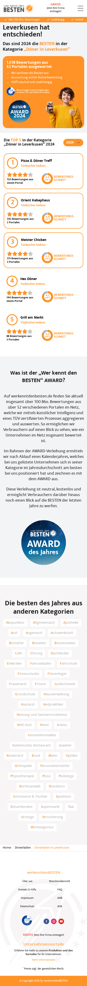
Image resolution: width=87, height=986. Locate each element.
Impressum (27, 898)
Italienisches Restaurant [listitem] (32, 745)
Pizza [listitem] (46, 776)
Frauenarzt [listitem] (18, 684)
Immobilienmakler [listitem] (42, 735)
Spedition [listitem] (63, 797)
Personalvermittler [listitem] (55, 766)
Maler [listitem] (53, 756)
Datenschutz (27, 906)
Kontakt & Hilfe (27, 889)
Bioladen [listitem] (39, 643)
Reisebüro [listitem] (57, 786)
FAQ (59, 889)
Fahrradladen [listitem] (41, 664)
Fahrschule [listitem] (68, 664)
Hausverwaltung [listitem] (56, 694)
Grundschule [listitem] (25, 694)
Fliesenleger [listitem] (57, 674)
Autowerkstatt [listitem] (62, 633)
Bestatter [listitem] (16, 643)
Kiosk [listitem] (36, 756)
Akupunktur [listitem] (15, 623)
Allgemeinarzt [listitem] (44, 623)
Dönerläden (23, 847)
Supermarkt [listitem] (50, 807)
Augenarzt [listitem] (34, 633)
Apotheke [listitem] (70, 623)
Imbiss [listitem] (62, 725)
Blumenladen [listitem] (65, 643)
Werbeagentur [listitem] (42, 827)
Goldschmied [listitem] (65, 684)
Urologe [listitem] (27, 817)
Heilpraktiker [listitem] (53, 704)
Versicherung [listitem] (52, 817)
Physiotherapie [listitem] (22, 776)
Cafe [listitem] (18, 653)
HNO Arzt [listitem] (24, 725)
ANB (59, 898)
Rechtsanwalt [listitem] (30, 786)
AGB (59, 906)
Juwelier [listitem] (65, 745)
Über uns (27, 881)
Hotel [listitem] (44, 725)
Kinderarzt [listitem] (15, 756)
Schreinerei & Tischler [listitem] (30, 797)
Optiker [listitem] (72, 756)
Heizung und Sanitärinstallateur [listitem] (42, 715)
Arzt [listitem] (14, 633)
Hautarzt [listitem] (28, 704)
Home (7, 847)
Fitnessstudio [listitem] (28, 674)
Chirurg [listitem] (36, 653)
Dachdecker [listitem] (60, 653)
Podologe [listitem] (66, 776)
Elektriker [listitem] (14, 664)
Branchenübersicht (59, 881)
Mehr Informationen (43, 960)
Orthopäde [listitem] (23, 766)
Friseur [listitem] (40, 684)
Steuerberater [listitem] (21, 807)
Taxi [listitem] (71, 807)
